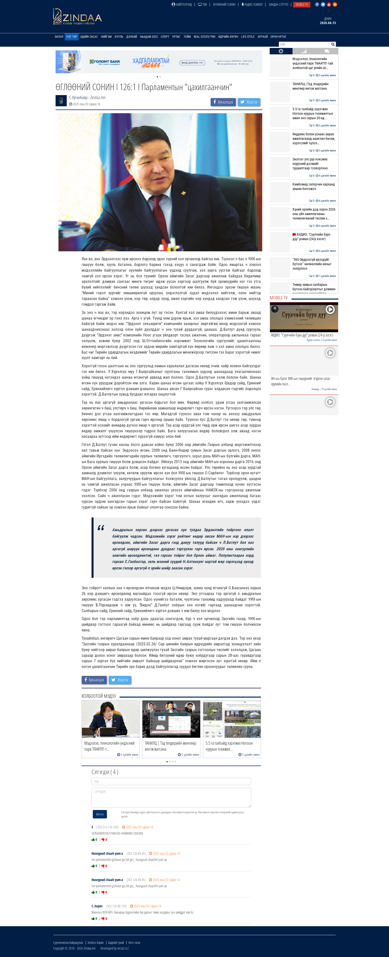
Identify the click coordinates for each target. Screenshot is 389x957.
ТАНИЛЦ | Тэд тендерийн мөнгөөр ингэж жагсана (303, 86)
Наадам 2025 (149, 36)
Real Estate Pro (204, 36)
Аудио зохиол (252, 4)
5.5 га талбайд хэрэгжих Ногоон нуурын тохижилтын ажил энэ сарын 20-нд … (303, 113)
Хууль (119, 36)
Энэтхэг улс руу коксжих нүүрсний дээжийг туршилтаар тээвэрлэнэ (303, 164)
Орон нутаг (279, 36)
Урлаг (176, 36)
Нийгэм (106, 36)
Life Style (248, 36)
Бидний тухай (116, 942)
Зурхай (263, 36)
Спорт (165, 36)
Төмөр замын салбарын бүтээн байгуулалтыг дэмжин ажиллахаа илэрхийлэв (303, 289)
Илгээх (100, 814)
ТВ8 (202, 4)
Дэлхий (131, 36)
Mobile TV (302, 4)
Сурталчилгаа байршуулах (68, 942)
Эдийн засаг (89, 36)
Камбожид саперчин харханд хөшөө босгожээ (303, 186)
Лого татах (134, 942)
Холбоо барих (96, 942)
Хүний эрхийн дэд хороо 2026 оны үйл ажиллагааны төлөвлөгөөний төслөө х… (303, 214)
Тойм (187, 36)
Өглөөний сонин (224, 4)
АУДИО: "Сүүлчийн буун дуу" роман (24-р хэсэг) (303, 236)
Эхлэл (59, 36)
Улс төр (71, 36)
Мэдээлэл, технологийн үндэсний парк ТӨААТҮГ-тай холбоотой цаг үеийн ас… (303, 63)
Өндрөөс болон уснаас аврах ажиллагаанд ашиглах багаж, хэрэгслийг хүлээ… (303, 139)
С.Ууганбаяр (78, 97)
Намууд (315, 389)
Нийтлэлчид (182, 4)
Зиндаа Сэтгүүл (278, 4)
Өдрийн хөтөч (228, 36)
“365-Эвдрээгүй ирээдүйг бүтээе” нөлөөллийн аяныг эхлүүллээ (303, 264)
